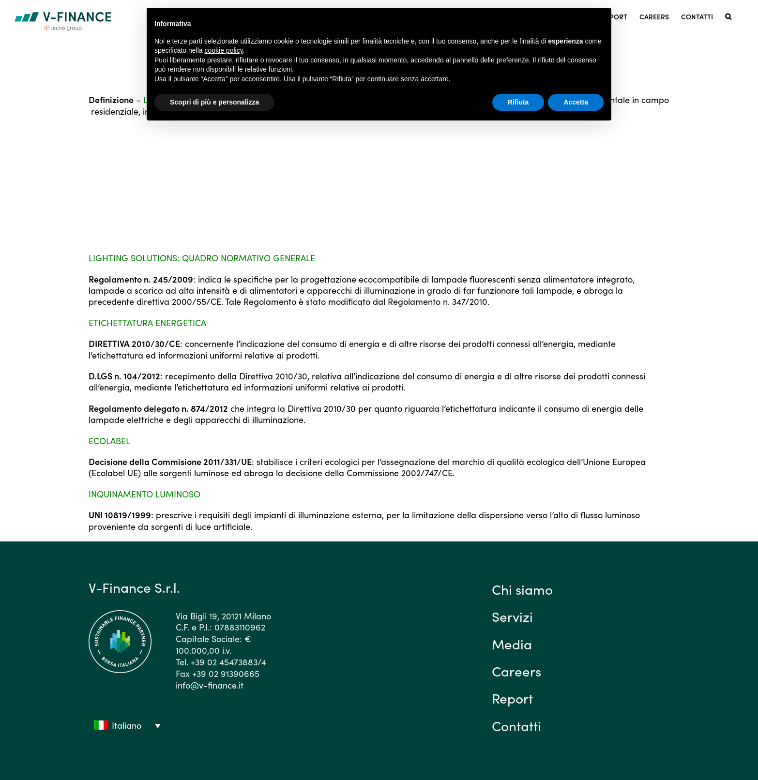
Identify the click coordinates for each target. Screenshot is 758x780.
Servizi (512, 616)
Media (512, 643)
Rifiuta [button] (518, 102)
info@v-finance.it (209, 685)
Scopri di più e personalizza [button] (214, 102)
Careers (516, 670)
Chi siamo (522, 589)
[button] (728, 15)
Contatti (516, 725)
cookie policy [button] (224, 50)
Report (512, 697)
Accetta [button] (575, 102)
